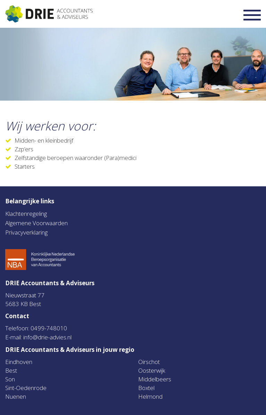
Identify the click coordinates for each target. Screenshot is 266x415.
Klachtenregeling (26, 214)
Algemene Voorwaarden (36, 223)
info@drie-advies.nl (47, 337)
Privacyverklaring (26, 232)
